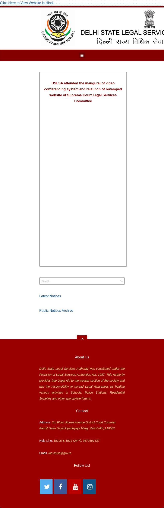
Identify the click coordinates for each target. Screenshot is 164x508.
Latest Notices (50, 296)
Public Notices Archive (56, 310)
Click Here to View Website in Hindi (26, 3)
